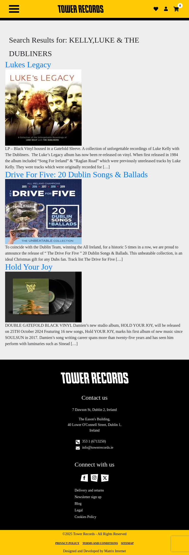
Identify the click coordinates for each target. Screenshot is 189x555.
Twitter (105, 478)
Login (166, 9)
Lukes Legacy (28, 64)
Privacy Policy (67, 543)
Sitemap (127, 543)
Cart (176, 9)
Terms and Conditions (100, 543)
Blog (78, 504)
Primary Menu (14, 9)
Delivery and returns (89, 490)
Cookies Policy (85, 517)
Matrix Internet (115, 551)
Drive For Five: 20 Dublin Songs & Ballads (76, 174)
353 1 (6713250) (94, 441)
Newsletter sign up (88, 497)
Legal (79, 510)
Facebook (84, 478)
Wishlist (156, 9)
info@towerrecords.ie (97, 447)
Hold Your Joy (29, 266)
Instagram (94, 478)
